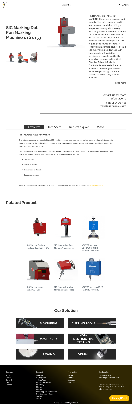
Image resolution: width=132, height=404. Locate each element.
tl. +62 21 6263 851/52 (106, 375)
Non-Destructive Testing (45, 394)
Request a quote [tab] (79, 127)
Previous (50, 32)
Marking (39, 387)
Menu (125, 5)
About (8, 375)
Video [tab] (100, 127)
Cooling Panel (41, 378)
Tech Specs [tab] (54, 127)
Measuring (40, 389)
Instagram (71, 382)
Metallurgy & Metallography (46, 392)
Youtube (71, 378)
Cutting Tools (41, 380)
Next (82, 32)
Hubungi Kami (119, 398)
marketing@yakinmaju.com (113, 106)
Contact (9, 380)
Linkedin (71, 375)
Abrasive (39, 375)
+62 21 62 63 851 (113, 103)
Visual (38, 399)
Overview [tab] (34, 127)
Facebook (71, 380)
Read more (120, 83)
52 (125, 103)
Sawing (39, 396)
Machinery (40, 385)
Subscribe (66, 5)
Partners (9, 385)
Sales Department (96, 185)
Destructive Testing (43, 382)
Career (8, 378)
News (8, 382)
